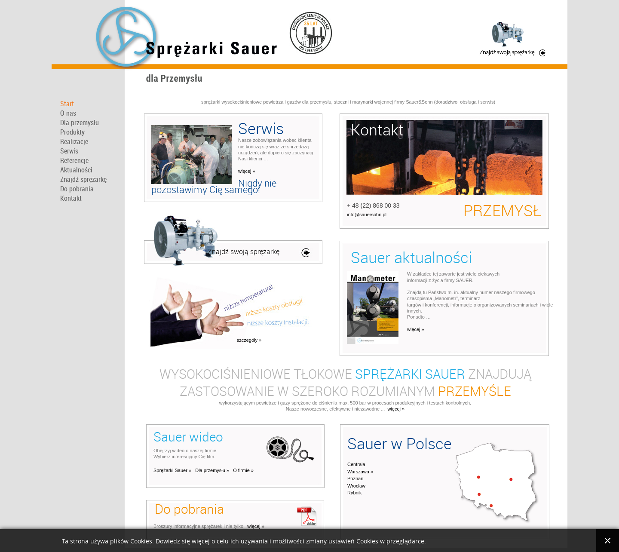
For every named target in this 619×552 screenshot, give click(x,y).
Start (67, 103)
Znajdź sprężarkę (83, 179)
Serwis (69, 151)
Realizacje (74, 141)
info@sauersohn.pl (366, 214)
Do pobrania (77, 188)
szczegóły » (249, 340)
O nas (68, 113)
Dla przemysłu (79, 122)
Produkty (72, 132)
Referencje (74, 160)
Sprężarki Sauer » (172, 470)
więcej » (246, 171)
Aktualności (76, 170)
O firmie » (243, 470)
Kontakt (71, 198)
